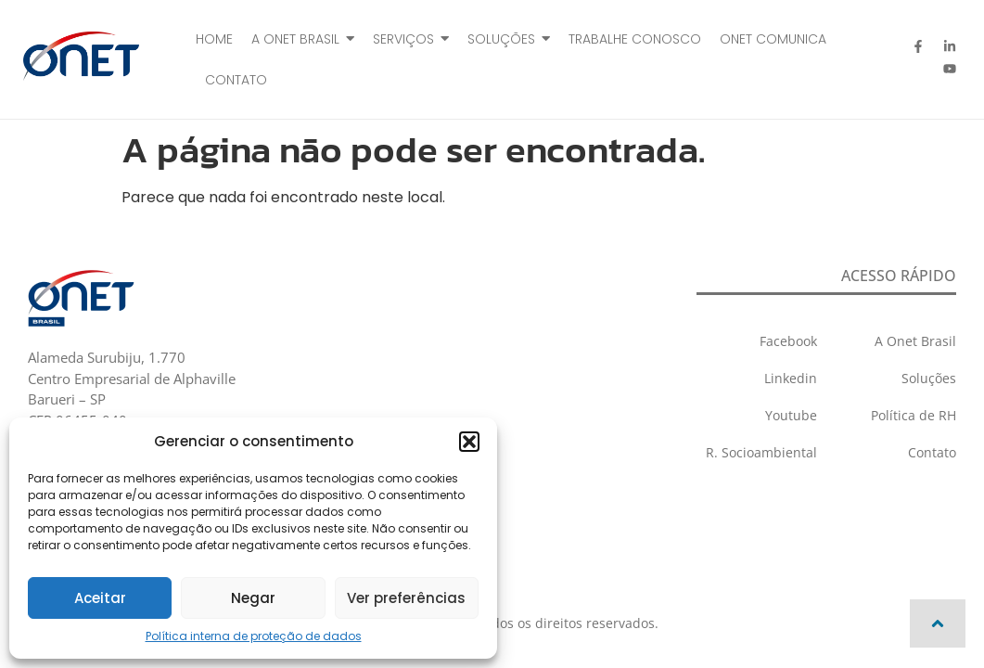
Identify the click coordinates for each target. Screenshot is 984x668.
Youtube (791, 415)
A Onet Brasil (915, 341)
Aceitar (100, 598)
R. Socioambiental (761, 452)
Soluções (928, 378)
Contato (932, 452)
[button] (469, 441)
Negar (253, 598)
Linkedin (790, 378)
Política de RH (913, 415)
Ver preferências (406, 598)
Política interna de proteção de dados (254, 636)
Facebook (788, 341)
